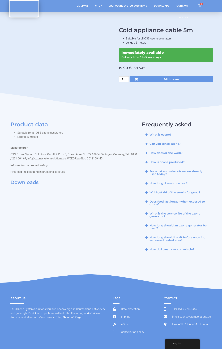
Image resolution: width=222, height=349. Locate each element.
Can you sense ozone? (165, 144)
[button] (177, 135)
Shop (98, 5)
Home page (81, 5)
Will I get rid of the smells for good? (175, 192)
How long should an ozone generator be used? (178, 227)
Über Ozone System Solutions (128, 5)
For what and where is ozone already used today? (176, 173)
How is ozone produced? (167, 162)
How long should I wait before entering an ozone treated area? (178, 239)
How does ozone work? (166, 153)
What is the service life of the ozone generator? (175, 215)
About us (67, 317)
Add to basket (171, 79)
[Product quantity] (124, 79)
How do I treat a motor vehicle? (172, 249)
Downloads (161, 5)
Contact (182, 5)
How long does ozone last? (168, 183)
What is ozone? (160, 134)
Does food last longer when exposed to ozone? (177, 203)
